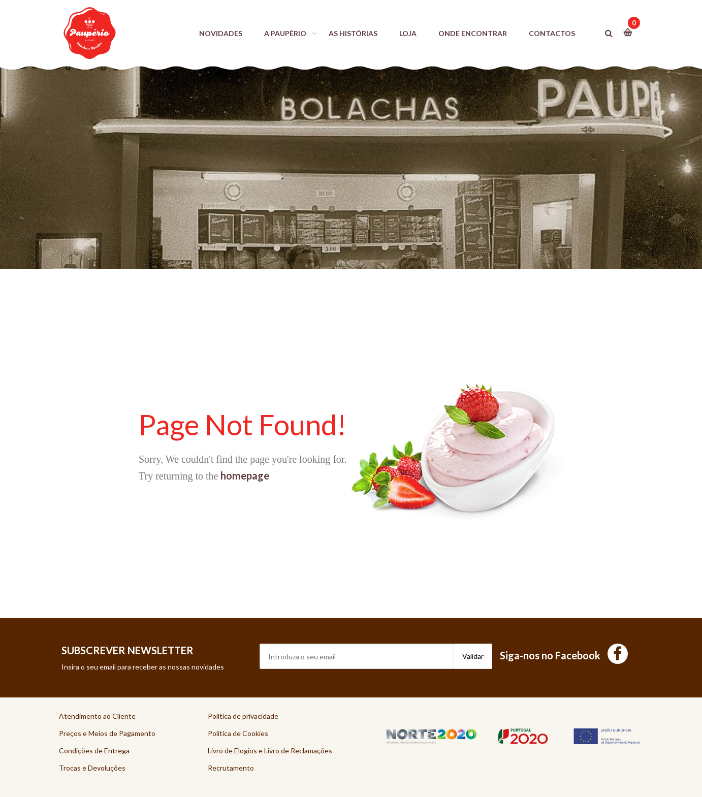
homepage (244, 475)
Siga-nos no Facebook (564, 655)
